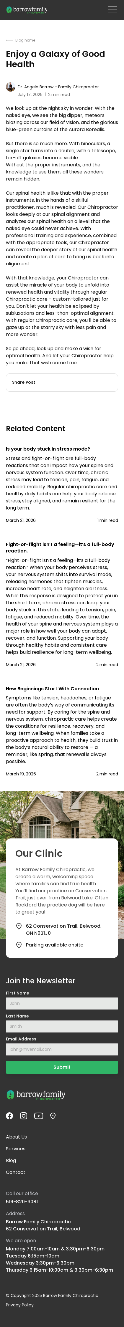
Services (15, 1148)
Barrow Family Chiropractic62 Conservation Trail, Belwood (43, 1225)
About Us (16, 1137)
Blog (11, 1160)
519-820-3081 (22, 1201)
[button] (113, 9)
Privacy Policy (20, 1305)
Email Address (21, 1039)
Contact (15, 1172)
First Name (17, 993)
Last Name (17, 1016)
